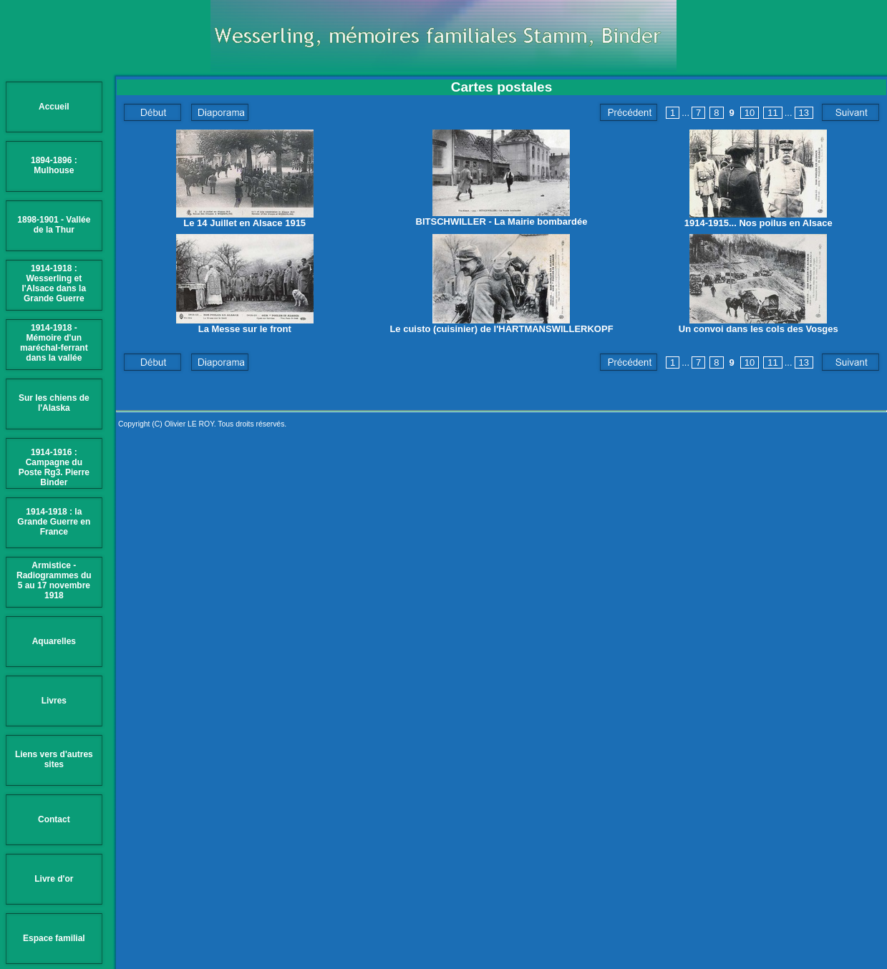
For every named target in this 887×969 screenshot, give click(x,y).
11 (772, 112)
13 (804, 112)
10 (750, 112)
